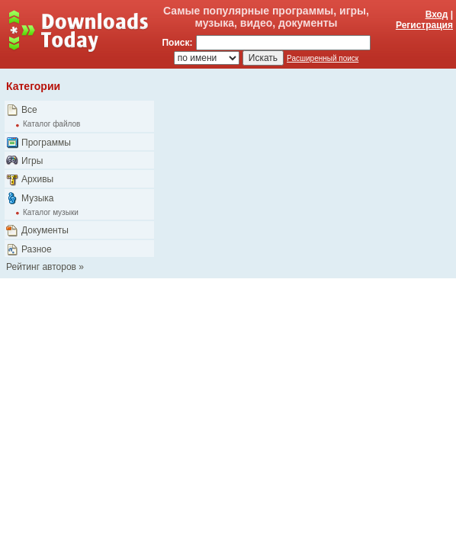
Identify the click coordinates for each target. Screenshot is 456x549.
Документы (45, 230)
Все (29, 109)
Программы (46, 142)
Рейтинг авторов (41, 267)
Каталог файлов (51, 124)
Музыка (37, 198)
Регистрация (424, 25)
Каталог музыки (51, 212)
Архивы (37, 179)
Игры (32, 161)
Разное (36, 249)
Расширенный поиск (322, 58)
